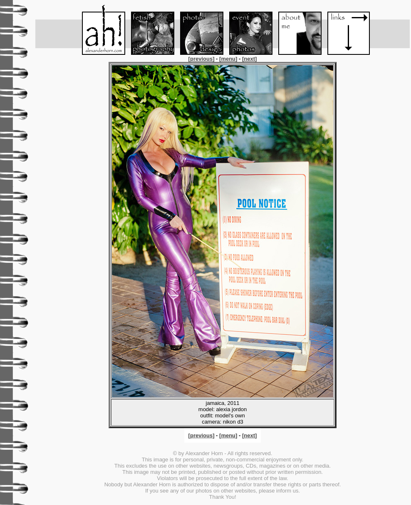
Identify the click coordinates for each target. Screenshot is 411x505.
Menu (99, 30)
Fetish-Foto (148, 30)
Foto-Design (198, 30)
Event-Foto (247, 30)
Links (345, 30)
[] (202, 59)
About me (296, 30)
